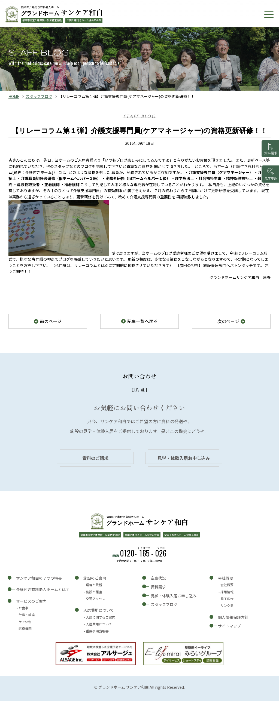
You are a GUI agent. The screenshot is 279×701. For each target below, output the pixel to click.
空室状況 (158, 578)
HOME (13, 96)
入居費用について (98, 610)
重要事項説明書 (97, 631)
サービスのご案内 (31, 601)
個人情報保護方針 (233, 617)
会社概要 (225, 578)
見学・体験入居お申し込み (183, 458)
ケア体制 (25, 621)
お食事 (23, 607)
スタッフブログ (39, 96)
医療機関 (25, 628)
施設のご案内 (94, 578)
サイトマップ (229, 626)
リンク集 (226, 605)
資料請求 (158, 586)
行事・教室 (27, 614)
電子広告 (226, 598)
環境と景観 (94, 584)
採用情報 (226, 591)
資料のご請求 (95, 458)
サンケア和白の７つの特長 (39, 578)
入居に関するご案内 (100, 617)
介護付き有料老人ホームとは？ (42, 589)
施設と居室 (94, 591)
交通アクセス (95, 598)
